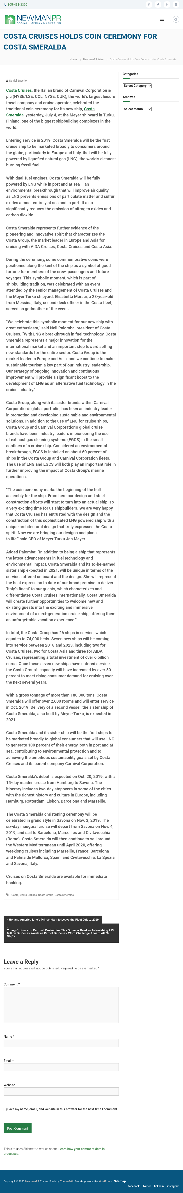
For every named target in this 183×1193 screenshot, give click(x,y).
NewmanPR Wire (93, 59)
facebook (134, 1186)
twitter (147, 1186)
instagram (173, 1186)
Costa (14, 895)
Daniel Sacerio (18, 80)
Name (9, 1036)
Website (9, 1085)
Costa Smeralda (64, 895)
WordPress (105, 1181)
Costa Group (45, 895)
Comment (12, 984)
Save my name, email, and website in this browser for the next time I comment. (62, 1109)
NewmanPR (32, 1181)
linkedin (159, 1186)
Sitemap (120, 1181)
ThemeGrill (66, 1181)
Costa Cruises (19, 90)
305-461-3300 (17, 4)
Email (9, 1061)
